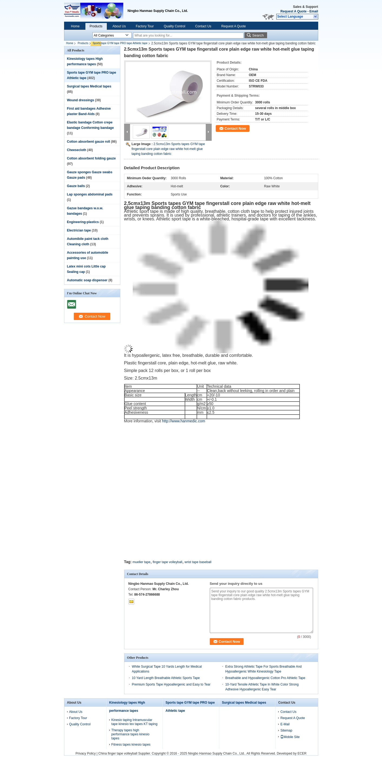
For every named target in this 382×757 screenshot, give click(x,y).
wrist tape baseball (198, 562)
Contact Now (235, 128)
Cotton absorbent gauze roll (88, 141)
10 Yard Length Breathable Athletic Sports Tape (166, 678)
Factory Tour (145, 26)
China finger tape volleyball (117, 753)
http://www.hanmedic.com (183, 421)
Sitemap (286, 730)
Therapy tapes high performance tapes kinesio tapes (130, 734)
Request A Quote (293, 11)
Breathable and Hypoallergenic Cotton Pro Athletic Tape (265, 678)
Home (75, 26)
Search (258, 35)
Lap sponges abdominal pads (90, 194)
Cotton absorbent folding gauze (91, 158)
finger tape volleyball (167, 562)
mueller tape (141, 562)
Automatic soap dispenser (87, 280)
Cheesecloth (76, 150)
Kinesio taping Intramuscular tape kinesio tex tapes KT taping (134, 722)
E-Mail (285, 724)
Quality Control (174, 26)
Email (313, 11)
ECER (301, 753)
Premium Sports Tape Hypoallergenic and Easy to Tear (171, 684)
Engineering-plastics (83, 222)
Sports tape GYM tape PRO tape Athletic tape (120, 43)
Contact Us (203, 26)
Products (96, 26)
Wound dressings (80, 100)
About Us (119, 26)
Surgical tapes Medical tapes (89, 86)
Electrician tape (79, 230)
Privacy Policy (85, 753)
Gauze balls (76, 186)
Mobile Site (290, 737)
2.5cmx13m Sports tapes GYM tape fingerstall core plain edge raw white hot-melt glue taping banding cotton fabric (168, 149)
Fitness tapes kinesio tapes (131, 744)
